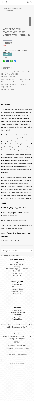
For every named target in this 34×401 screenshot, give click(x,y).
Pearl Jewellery (17, 8)
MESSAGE (7, 55)
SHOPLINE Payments (19, 363)
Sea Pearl (9, 10)
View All (7, 8)
